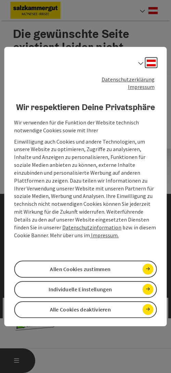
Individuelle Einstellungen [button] (80, 289)
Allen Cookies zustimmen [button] (80, 269)
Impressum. (104, 235)
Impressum (141, 87)
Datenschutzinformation (91, 227)
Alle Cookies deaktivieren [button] (80, 309)
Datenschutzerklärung (128, 79)
